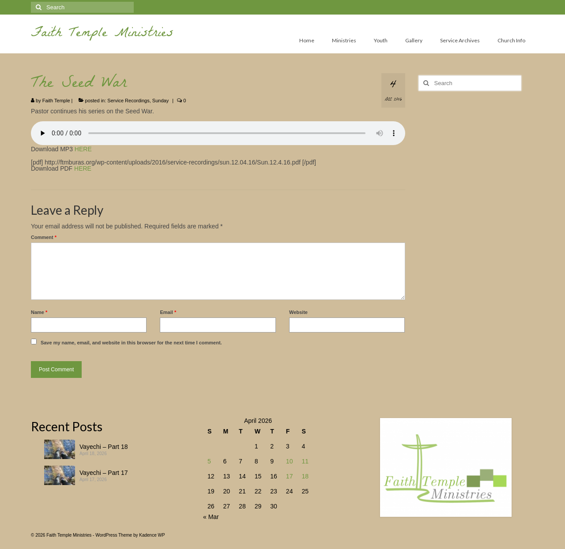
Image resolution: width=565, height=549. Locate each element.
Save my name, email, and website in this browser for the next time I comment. (131, 342)
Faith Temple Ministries (102, 34)
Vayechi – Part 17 (103, 472)
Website (298, 312)
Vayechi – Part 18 (103, 446)
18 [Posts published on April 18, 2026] (305, 476)
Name (39, 312)
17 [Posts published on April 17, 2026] (289, 476)
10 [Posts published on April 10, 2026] (289, 461)
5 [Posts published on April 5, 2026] (209, 461)
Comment (43, 237)
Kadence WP (152, 535)
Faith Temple (56, 100)
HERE (83, 149)
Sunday (160, 100)
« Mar (211, 516)
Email (168, 312)
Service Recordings (128, 100)
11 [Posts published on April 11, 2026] (305, 461)
